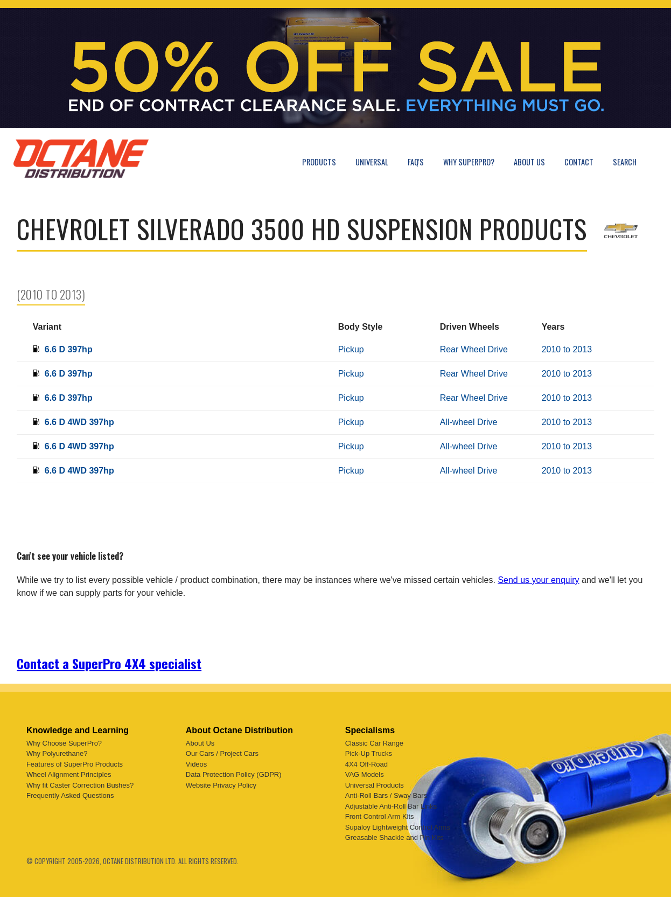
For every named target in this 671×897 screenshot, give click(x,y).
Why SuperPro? (468, 162)
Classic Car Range (374, 743)
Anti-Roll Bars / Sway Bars (386, 795)
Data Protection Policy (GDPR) (234, 774)
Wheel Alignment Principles (68, 774)
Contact (578, 162)
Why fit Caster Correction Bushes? (80, 785)
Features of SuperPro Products (74, 764)
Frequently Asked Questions (70, 795)
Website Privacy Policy (221, 785)
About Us (529, 162)
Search (625, 162)
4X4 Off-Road (366, 764)
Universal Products (374, 785)
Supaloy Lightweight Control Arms (397, 827)
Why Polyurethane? (56, 753)
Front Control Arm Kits (379, 816)
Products (319, 162)
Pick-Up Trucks (368, 753)
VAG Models (364, 774)
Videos (196, 764)
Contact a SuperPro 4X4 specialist (109, 663)
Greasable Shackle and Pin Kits (394, 837)
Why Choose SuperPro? (64, 743)
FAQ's (416, 162)
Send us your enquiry (538, 580)
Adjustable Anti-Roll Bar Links (391, 806)
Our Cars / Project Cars (222, 753)
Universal (371, 162)
